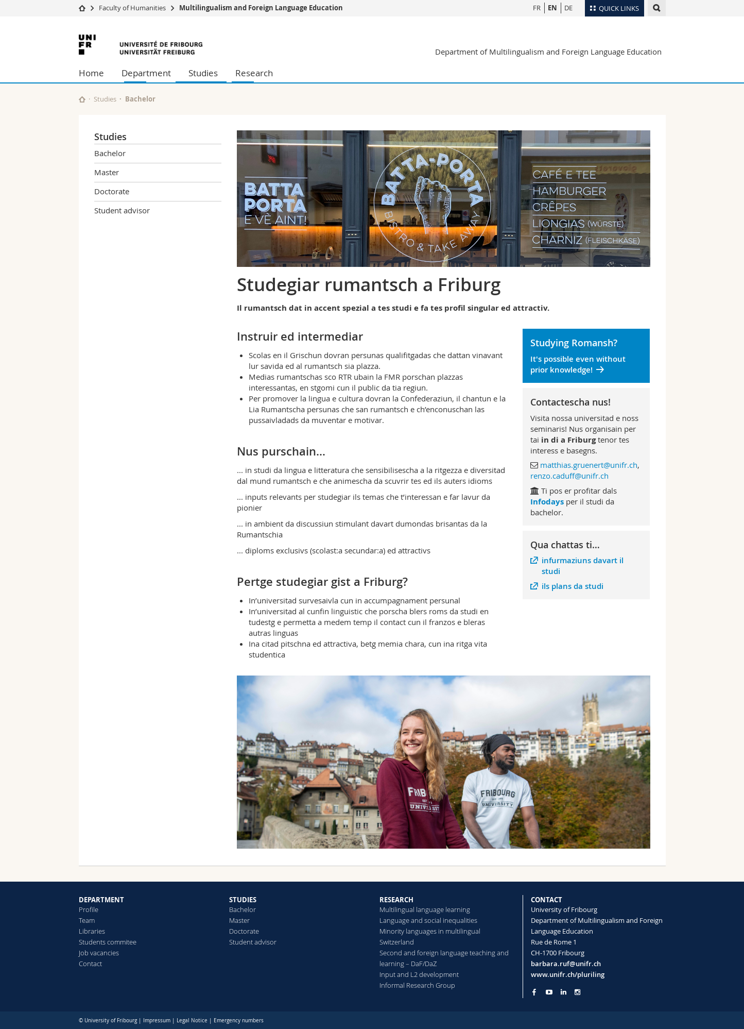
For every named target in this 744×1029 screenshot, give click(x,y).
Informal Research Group (417, 985)
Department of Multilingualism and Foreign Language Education (548, 51)
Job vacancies (99, 952)
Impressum (156, 1020)
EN (552, 7)
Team (87, 920)
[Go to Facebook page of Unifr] (534, 992)
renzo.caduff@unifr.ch (569, 475)
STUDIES (242, 899)
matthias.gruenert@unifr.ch (588, 465)
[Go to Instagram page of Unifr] (577, 992)
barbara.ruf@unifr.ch (566, 963)
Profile (88, 909)
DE (568, 7)
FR (537, 7)
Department (146, 73)
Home (91, 73)
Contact (90, 963)
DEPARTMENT (101, 899)
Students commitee (107, 942)
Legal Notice (192, 1020)
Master (106, 172)
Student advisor (122, 210)
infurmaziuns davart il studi (583, 566)
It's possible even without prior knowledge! (578, 364)
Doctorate (111, 191)
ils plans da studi (572, 586)
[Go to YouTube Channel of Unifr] (549, 992)
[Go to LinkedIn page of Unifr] (563, 992)
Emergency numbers (239, 1020)
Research (254, 73)
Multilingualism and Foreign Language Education (261, 7)
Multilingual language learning (424, 909)
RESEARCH (396, 899)
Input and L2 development (419, 974)
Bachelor (140, 99)
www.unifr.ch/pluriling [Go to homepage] (567, 974)
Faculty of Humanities (132, 7)
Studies (203, 73)
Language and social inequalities (428, 920)
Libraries (92, 931)
